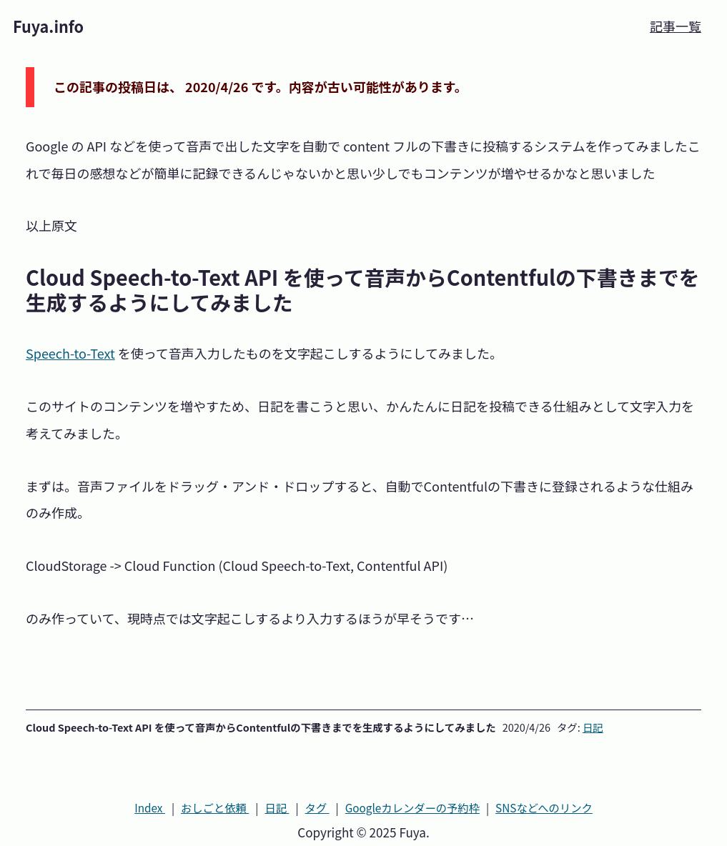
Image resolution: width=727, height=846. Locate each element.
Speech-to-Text (70, 353)
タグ (317, 807)
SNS (544, 807)
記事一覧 (675, 25)
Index (149, 807)
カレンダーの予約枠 (412, 807)
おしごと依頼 (215, 807)
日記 (593, 727)
